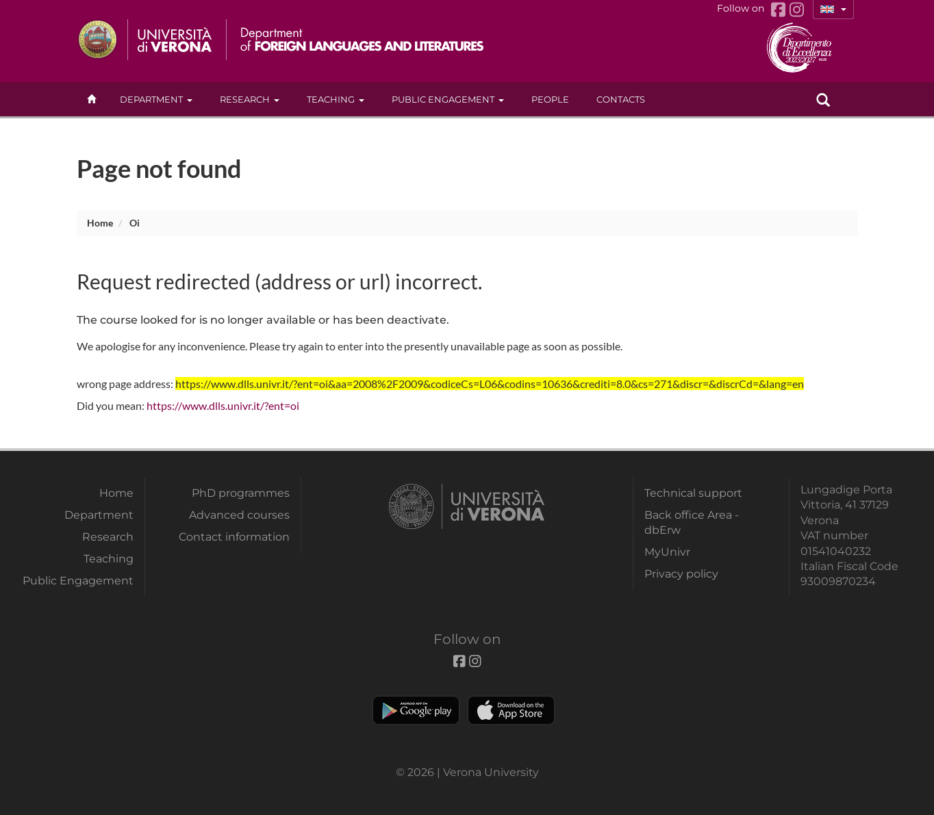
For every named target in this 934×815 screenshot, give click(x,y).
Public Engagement (448, 99)
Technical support (693, 493)
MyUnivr (667, 551)
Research (249, 99)
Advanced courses (239, 514)
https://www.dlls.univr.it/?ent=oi (223, 405)
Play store (416, 710)
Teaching (335, 99)
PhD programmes (241, 493)
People (550, 99)
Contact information (234, 536)
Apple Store (511, 710)
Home (100, 223)
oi (134, 223)
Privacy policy (681, 573)
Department (156, 99)
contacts (620, 99)
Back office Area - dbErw (691, 522)
